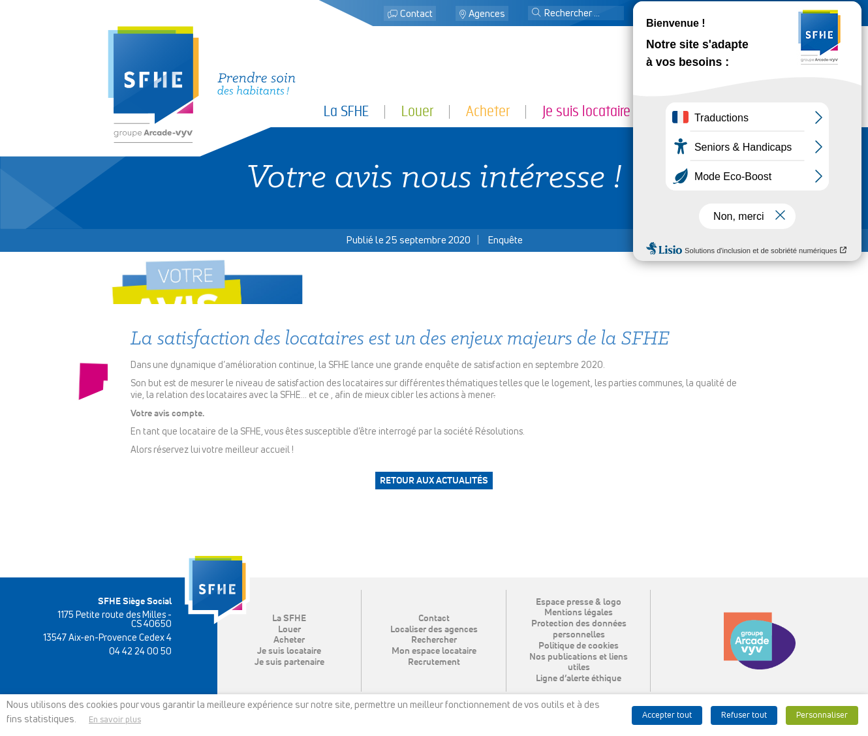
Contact (416, 14)
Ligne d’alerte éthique (578, 678)
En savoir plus (115, 720)
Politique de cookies (578, 646)
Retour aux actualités (434, 480)
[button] (536, 13)
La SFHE (346, 111)
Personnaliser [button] (822, 715)
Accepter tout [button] (667, 715)
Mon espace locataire (699, 14)
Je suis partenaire (711, 111)
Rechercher (434, 640)
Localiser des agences (434, 629)
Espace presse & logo (578, 602)
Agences (487, 14)
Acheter (488, 111)
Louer (417, 111)
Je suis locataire (586, 111)
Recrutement (434, 662)
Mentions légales (578, 612)
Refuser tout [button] (744, 715)
